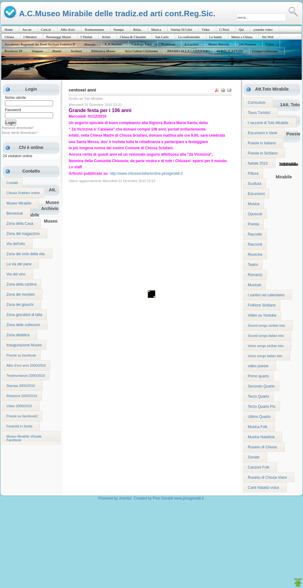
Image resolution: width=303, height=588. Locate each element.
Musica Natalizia (261, 437)
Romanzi (255, 275)
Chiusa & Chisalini (133, 37)
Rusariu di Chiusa (262, 447)
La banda (215, 37)
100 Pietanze (247, 44)
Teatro (253, 265)
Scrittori (76, 51)
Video (206, 29)
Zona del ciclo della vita (25, 254)
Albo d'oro (67, 29)
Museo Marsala (218, 44)
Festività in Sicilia (19, 426)
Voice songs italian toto (265, 356)
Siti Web (268, 37)
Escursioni (256, 194)
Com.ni (46, 29)
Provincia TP (13, 51)
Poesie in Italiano (262, 143)
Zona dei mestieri (20, 294)
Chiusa (9, 37)
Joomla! (125, 498)
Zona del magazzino (23, 234)
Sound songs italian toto (266, 335)
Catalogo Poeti (142, 44)
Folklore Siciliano (262, 305)
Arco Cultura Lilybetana (141, 51)
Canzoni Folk (258, 467)
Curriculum (257, 102)
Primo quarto (258, 376)
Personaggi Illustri (58, 37)
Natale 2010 (258, 163)
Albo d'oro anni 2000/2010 (26, 365)
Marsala (89, 44)
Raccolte (255, 234)
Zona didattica (17, 335)
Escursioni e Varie (262, 133)
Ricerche (255, 254)
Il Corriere (192, 44)
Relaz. (137, 29)
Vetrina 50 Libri (181, 29)
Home (9, 29)
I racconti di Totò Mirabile (268, 123)
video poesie (258, 366)
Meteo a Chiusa (241, 37)
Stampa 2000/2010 (20, 385)
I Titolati (86, 37)
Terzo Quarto (258, 396)
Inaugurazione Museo (24, 345)
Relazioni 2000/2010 (21, 396)
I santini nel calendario (266, 295)
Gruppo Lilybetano (265, 51)
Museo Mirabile (18, 203)
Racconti (255, 244)
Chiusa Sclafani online (23, 193)
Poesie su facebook (21, 355)
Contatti (12, 183)
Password (13, 110)
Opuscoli (255, 214)
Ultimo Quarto (259, 417)
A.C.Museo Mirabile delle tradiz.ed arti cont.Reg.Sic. (117, 13)
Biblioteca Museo (103, 51)
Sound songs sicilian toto (266, 325)
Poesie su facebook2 (22, 416)
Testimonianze (94, 29)
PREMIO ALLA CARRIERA (187, 51)
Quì (241, 29)
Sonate (253, 457)
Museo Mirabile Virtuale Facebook (24, 438)
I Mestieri (30, 37)
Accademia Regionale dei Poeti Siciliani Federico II (40, 44)
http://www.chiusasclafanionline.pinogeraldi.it (146, 173)
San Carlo (162, 37)
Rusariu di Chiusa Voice (267, 477)
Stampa (118, 29)
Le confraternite (189, 37)
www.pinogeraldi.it (189, 498)
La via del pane (18, 264)
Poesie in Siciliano (263, 153)
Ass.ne (27, 29)
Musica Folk (257, 427)
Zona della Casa (19, 223)
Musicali (254, 285)
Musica (156, 29)
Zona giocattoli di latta (24, 315)
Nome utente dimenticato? (20, 132)
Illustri (56, 51)
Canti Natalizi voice (263, 487)
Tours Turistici (259, 113)
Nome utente (15, 97)
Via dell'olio (15, 244)
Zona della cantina (21, 284)
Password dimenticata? (17, 128)
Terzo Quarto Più (261, 406)
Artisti (106, 37)
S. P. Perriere (113, 44)
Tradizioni (168, 44)
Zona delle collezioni (23, 325)
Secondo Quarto (261, 386)
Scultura (254, 183)
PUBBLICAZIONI (230, 51)
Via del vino (15, 274)
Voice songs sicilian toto (266, 346)
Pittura (253, 173)
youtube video (263, 29)
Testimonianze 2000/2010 (25, 375)
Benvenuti (14, 213)
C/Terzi (224, 29)
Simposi (37, 51)
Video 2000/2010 (19, 406)
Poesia (253, 224)
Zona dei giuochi (19, 304)
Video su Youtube (262, 315)
